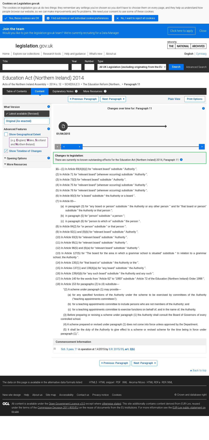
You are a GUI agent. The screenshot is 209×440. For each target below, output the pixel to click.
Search (176, 66)
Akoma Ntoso (137, 382)
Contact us (83, 394)
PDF (118, 382)
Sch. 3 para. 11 (69, 349)
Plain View (174, 99)
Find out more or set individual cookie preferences (80, 18)
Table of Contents (17, 91)
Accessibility (66, 394)
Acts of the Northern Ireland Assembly (24, 84)
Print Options (194, 99)
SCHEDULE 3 (72, 84)
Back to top (199, 370)
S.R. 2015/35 (116, 349)
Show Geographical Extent (25, 134)
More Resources (92, 91)
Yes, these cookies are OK (24, 18)
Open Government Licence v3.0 (67, 403)
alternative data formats (61, 382)
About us (37, 394)
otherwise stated (111, 403)
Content (39, 91)
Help (26, 394)
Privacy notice (100, 394)
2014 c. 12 (55, 84)
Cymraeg (201, 53)
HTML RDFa (153, 382)
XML (124, 382)
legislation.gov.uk (27, 44)
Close (203, 30)
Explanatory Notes (63, 91)
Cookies (116, 394)
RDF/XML (167, 382)
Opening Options (15, 158)
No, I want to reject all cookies (138, 18)
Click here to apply (181, 30)
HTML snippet (106, 382)
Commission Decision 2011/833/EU (58, 407)
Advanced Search (196, 67)
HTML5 (93, 382)
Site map (51, 394)
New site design (12, 394)
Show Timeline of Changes (25, 151)
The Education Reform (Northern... (102, 84)
